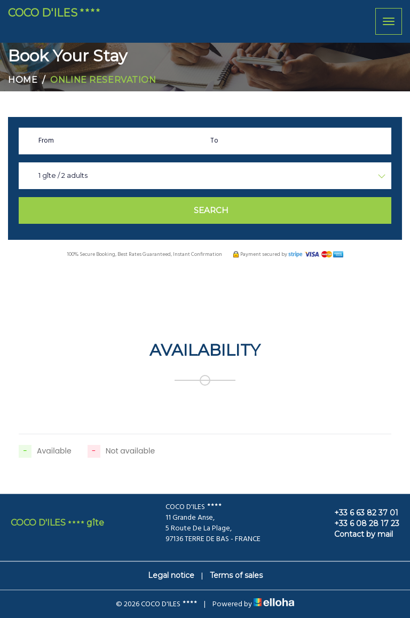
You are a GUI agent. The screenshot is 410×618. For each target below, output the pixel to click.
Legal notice (171, 575)
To (214, 140)
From (46, 140)
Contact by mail (357, 534)
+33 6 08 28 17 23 (360, 523)
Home (22, 80)
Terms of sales (236, 575)
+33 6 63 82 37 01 (360, 513)
